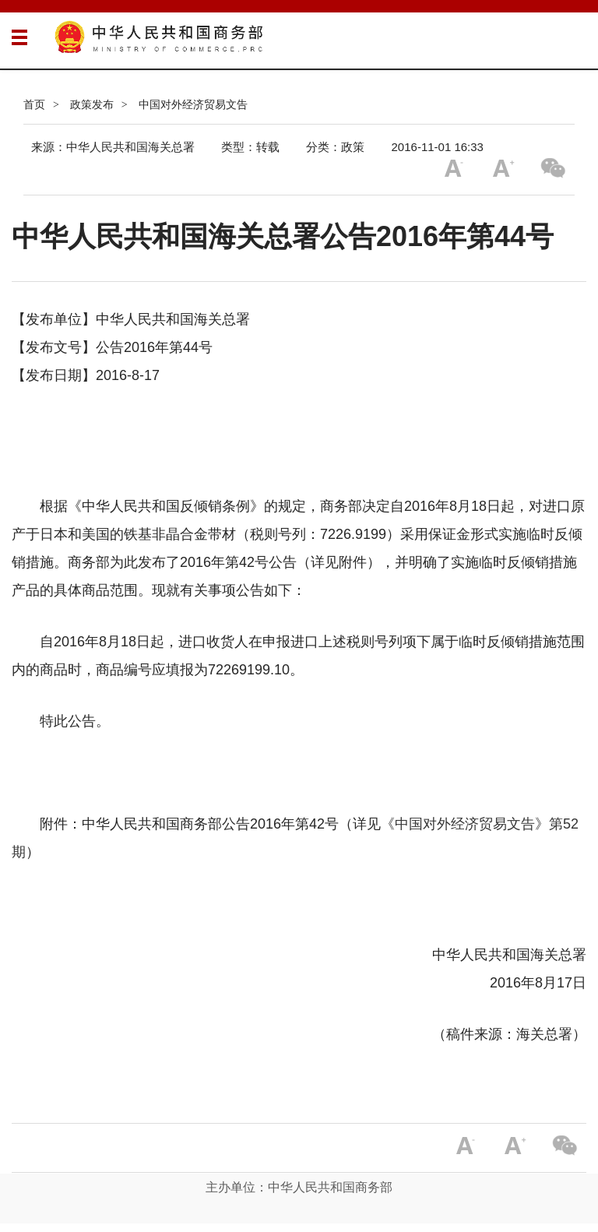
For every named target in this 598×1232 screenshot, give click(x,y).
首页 (34, 104)
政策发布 (92, 104)
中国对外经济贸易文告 (193, 104)
